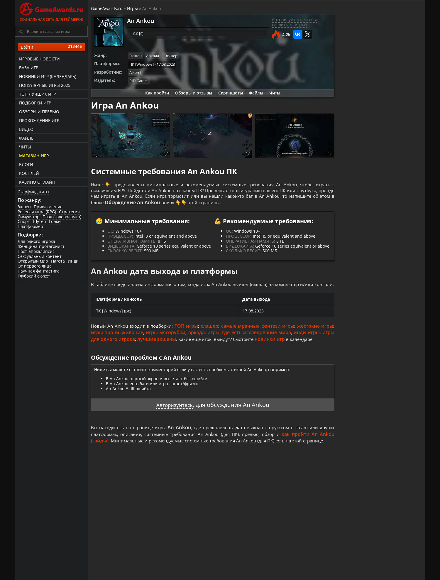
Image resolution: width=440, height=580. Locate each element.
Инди (73, 261)
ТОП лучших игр (37, 94)
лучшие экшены (156, 348)
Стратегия (69, 211)
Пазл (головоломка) (62, 216)
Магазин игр (34, 155)
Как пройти (157, 91)
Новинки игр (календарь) (47, 76)
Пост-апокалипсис (36, 251)
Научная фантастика (39, 271)
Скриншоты (230, 91)
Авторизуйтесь (174, 414)
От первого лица (35, 266)
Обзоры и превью (39, 111)
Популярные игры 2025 (44, 85)
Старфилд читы (33, 192)
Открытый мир (33, 261)
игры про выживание (117, 341)
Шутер (39, 221)
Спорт (24, 221)
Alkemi (135, 72)
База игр (28, 67)
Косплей (29, 173)
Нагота (58, 261)
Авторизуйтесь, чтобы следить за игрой (294, 22)
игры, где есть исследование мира (249, 341)
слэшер (211, 335)
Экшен (24, 206)
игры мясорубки (165, 341)
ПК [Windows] (141, 63)
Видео (26, 129)
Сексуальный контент (40, 256)
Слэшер (170, 55)
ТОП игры (188, 335)
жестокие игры (315, 335)
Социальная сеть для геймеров (51, 11)
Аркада (152, 55)
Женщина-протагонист (41, 246)
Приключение (48, 206)
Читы (25, 147)
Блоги (26, 164)
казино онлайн (37, 182)
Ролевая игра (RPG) (37, 211)
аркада (196, 341)
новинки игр (274, 348)
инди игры (306, 341)
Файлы (27, 138)
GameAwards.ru (107, 8)
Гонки (55, 221)
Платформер (30, 226)
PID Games (138, 79)
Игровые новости (39, 59)
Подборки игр (35, 103)
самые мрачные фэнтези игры (258, 335)
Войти (51, 47)
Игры (132, 8)
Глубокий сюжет (34, 276)
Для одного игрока (36, 241)
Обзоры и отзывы (193, 91)
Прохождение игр (39, 120)
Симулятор (29, 216)
